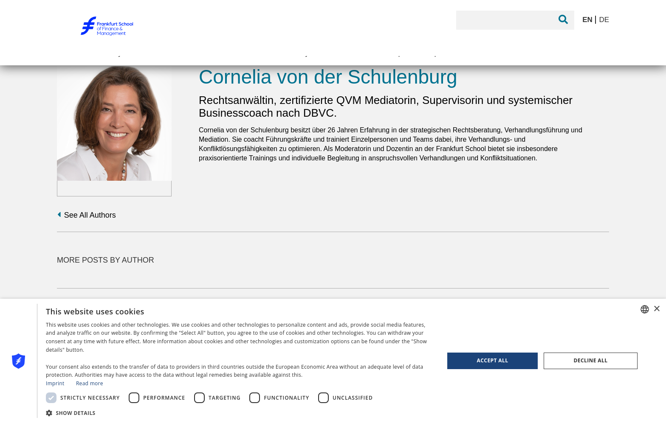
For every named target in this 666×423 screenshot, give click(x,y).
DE (604, 20)
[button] (239, 412)
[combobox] (645, 309)
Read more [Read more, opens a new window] (89, 383)
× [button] (656, 309)
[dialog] (333, 361)
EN (588, 20)
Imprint (55, 383)
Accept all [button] (492, 360)
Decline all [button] (591, 360)
